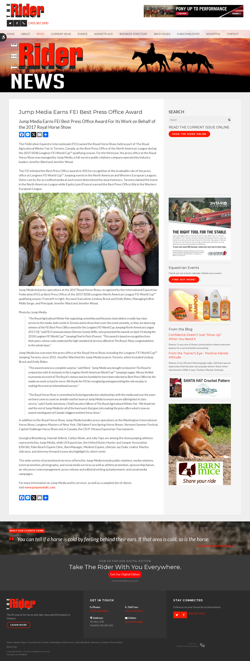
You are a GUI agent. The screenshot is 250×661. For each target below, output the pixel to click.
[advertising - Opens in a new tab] (200, 304)
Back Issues (162, 34)
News (40, 34)
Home (11, 34)
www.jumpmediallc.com (40, 487)
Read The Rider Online (189, 134)
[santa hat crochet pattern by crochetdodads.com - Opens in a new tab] (200, 387)
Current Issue (61, 34)
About (25, 34)
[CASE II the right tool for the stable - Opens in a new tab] (200, 228)
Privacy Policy (116, 642)
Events (82, 34)
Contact (233, 34)
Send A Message (134, 621)
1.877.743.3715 (134, 610)
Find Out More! (183, 279)
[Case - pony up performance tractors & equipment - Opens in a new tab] (193, 11)
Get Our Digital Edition (125, 574)
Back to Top (12, 647)
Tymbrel (23, 654)
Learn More (18, 625)
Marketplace (103, 34)
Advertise (213, 34)
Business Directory (133, 34)
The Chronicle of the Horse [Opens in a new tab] (215, 546)
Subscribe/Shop (188, 34)
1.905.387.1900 (38, 23)
